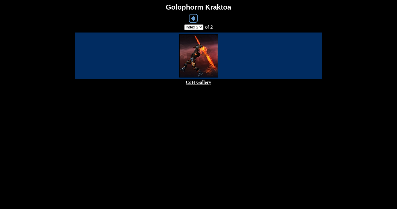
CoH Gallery (198, 82)
